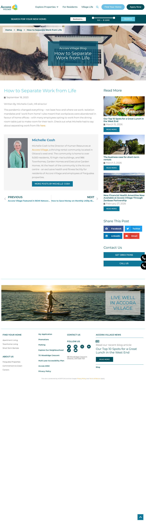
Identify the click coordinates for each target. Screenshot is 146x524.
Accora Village (40, 149)
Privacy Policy (44, 371)
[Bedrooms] (78, 19)
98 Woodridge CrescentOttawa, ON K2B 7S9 (77, 358)
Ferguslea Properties (11, 362)
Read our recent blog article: (114, 344)
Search (128, 19)
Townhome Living (10, 344)
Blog (19, 30)
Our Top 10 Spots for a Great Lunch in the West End (116, 350)
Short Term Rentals (11, 348)
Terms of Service (95, 378)
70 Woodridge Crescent (49, 355)
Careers (6, 370)
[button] (47, 7)
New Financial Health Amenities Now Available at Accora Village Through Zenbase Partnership (124, 198)
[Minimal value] (103, 18)
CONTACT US (73, 335)
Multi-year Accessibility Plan (51, 361)
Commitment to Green (12, 366)
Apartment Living (10, 340)
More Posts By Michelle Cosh (52, 184)
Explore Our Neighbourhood (51, 350)
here (42, 125)
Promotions (43, 340)
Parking (41, 345)
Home (8, 30)
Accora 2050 (44, 366)
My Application (45, 334)
